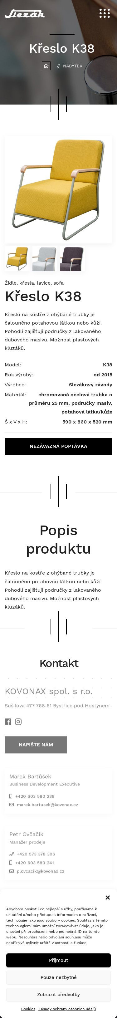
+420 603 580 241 (34, 864)
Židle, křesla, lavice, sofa (34, 283)
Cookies (28, 1009)
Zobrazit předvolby (58, 994)
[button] (108, 897)
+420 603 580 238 (35, 797)
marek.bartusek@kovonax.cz (47, 806)
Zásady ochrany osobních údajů (67, 1009)
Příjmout (58, 960)
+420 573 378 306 (36, 855)
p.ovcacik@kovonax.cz (40, 872)
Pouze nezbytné (59, 977)
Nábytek (72, 65)
